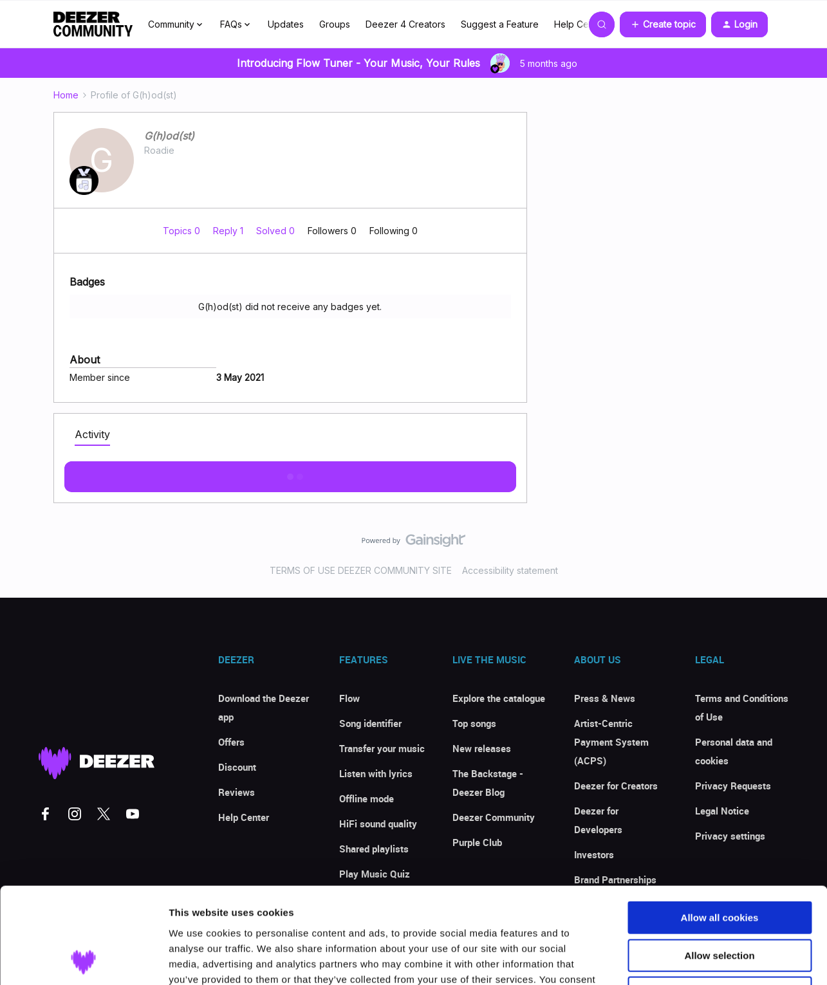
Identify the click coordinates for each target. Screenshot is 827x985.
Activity (92, 434)
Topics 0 (183, 230)
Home (66, 94)
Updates (286, 24)
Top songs (474, 723)
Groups (334, 24)
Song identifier (370, 723)
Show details (675, 959)
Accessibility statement (510, 570)
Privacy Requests (733, 785)
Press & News (604, 698)
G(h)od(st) (169, 135)
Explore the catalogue (498, 698)
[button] (663, 24)
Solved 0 (276, 230)
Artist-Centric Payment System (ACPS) (611, 742)
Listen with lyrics (376, 773)
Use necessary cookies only (719, 903)
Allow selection (719, 865)
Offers (231, 741)
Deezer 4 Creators (405, 24)
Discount (237, 766)
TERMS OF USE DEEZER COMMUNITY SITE (361, 570)
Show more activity (290, 473)
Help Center (580, 24)
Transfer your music (382, 748)
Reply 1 (229, 230)
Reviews (236, 792)
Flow (349, 698)
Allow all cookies (720, 827)
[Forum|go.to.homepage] (93, 24)
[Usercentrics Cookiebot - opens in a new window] (83, 960)
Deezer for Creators (616, 785)
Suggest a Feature (500, 24)
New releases (481, 748)
